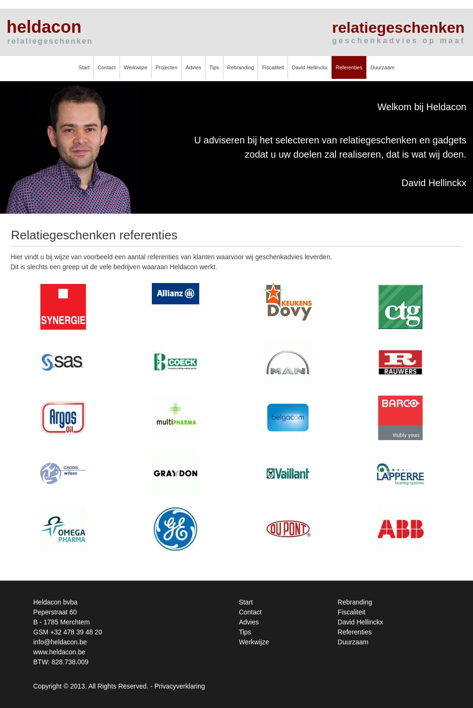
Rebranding (240, 67)
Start (84, 67)
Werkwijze (136, 67)
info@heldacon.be (60, 642)
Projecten (166, 67)
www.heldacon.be (59, 652)
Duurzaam (383, 67)
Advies (193, 67)
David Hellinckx (309, 67)
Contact (107, 67)
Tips (214, 67)
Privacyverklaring (179, 686)
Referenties (348, 67)
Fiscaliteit (273, 67)
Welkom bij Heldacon (422, 107)
